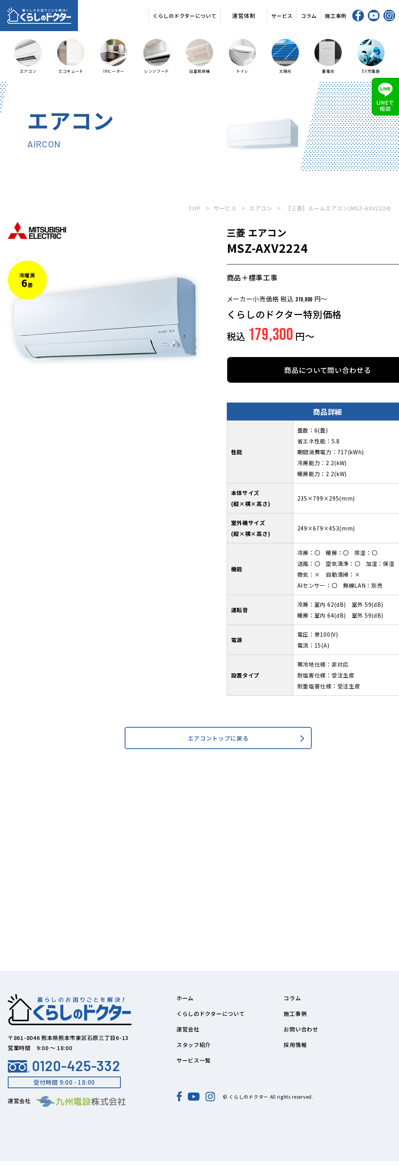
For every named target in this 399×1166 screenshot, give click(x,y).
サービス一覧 (194, 1065)
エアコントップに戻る (218, 740)
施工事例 (335, 15)
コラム (309, 15)
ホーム (185, 1003)
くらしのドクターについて (184, 15)
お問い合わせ (301, 1034)
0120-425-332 (64, 1070)
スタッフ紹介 (194, 1049)
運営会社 (188, 1034)
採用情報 (295, 1049)
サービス (282, 15)
